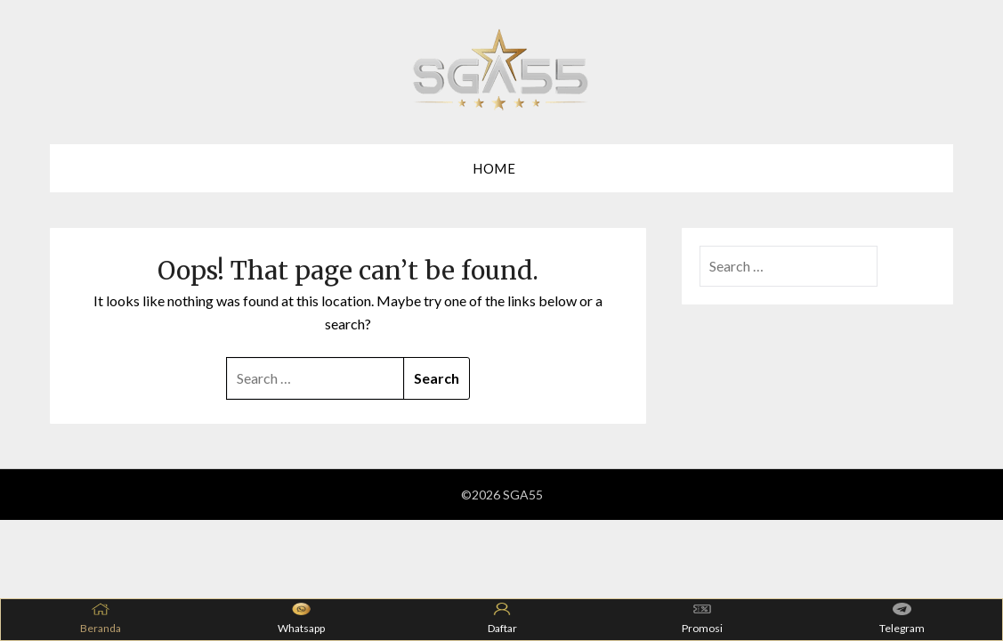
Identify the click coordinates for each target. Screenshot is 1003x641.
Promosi (702, 619)
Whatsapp (301, 619)
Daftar (502, 619)
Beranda (100, 619)
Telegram (902, 619)
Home (494, 168)
